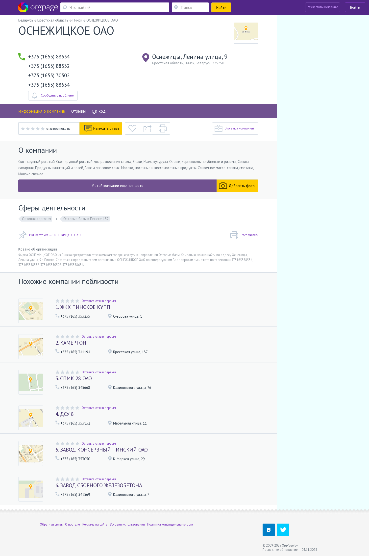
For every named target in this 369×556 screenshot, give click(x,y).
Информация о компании (41, 111)
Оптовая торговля (36, 218)
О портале (72, 524)
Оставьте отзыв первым (99, 301)
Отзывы (78, 111)
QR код (99, 111)
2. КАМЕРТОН (70, 342)
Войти (355, 7)
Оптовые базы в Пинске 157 (86, 218)
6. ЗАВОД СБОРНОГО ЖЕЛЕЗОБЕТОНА (98, 485)
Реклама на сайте (94, 524)
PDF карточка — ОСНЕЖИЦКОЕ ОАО (49, 235)
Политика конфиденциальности (170, 524)
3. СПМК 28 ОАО (73, 378)
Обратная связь (51, 524)
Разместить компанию (322, 7)
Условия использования (127, 524)
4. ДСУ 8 (64, 414)
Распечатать (244, 235)
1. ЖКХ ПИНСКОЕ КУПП (82, 307)
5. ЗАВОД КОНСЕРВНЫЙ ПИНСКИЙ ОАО (101, 449)
